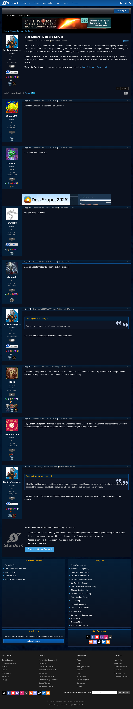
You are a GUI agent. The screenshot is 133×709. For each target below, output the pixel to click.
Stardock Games (16, 31)
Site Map (81, 705)
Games (36, 3)
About (79, 660)
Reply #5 (28, 309)
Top (128, 101)
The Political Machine (46, 676)
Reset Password (119, 673)
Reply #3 (27, 208)
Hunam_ (11, 163)
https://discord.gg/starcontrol (94, 67)
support (124, 89)
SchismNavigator (12, 50)
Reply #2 (27, 148)
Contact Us (81, 683)
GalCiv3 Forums (64, 367)
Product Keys (118, 670)
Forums (79, 686)
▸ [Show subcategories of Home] (8, 31)
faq (118, 89)
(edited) (126, 41)
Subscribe (124, 693)
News (58, 3)
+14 (11, 239)
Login (28, 15)
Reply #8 (28, 467)
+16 (11, 290)
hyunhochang (12, 434)
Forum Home (11, 15)
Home (5, 31)
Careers (80, 670)
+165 (12, 66)
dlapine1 (11, 277)
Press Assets (81, 676)
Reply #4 (27, 262)
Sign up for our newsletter (77, 693)
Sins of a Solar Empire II (47, 670)
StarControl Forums (58, 41)
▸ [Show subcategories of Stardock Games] (23, 31)
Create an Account (120, 667)
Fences (4, 670)
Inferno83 (12, 223)
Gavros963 (11, 116)
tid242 (12, 382)
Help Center (118, 660)
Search (20, 15)
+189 (12, 179)
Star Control (29, 31)
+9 (12, 450)
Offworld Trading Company (48, 680)
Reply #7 (27, 419)
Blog (66, 3)
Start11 (4, 667)
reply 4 (45, 319)
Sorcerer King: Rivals (46, 686)
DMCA (74, 705)
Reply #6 (27, 367)
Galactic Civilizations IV (47, 667)
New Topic (121, 11)
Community (47, 3)
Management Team (83, 667)
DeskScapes (6, 673)
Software (26, 3)
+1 (12, 132)
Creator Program (83, 680)
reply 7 (49, 476)
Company (81, 656)
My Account (118, 663)
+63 (11, 394)
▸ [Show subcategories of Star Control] (34, 31)
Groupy (4, 680)
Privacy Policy (53, 705)
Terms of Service (65, 705)
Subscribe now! (33, 641)
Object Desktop (7, 660)
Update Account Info (121, 676)
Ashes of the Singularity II (48, 660)
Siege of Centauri (45, 683)
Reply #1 (27, 101)
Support (75, 3)
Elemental (42, 663)
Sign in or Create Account (40, 549)
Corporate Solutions (9, 663)
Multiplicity (5, 676)
